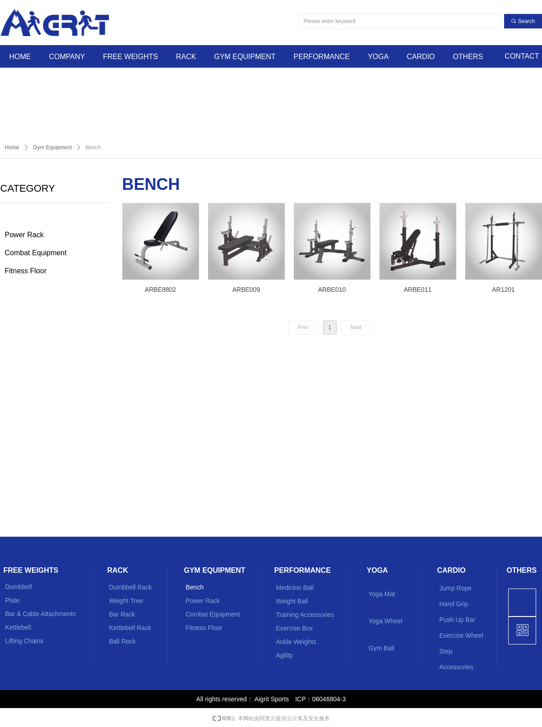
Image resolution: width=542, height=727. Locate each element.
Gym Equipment (52, 147)
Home (12, 147)
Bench (93, 147)
